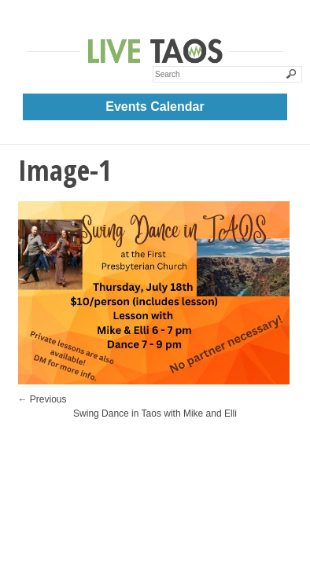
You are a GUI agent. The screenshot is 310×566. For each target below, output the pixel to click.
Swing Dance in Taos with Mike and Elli (155, 413)
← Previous (42, 399)
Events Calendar (154, 106)
